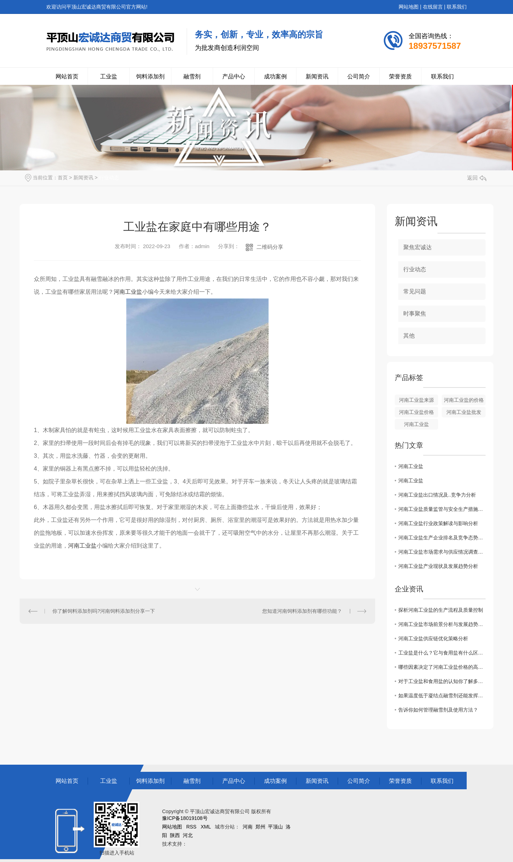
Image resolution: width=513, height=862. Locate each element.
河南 (248, 827)
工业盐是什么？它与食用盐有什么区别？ (442, 653)
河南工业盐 (128, 292)
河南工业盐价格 (416, 412)
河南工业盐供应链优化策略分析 (433, 638)
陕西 (175, 835)
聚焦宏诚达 (417, 247)
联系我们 (457, 7)
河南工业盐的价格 (464, 400)
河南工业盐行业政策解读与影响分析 (438, 523)
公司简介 (358, 76)
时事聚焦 (414, 314)
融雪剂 (192, 76)
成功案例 (275, 76)
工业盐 (108, 76)
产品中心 (233, 76)
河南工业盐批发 (463, 412)
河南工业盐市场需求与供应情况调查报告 (442, 552)
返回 (476, 178)
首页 (63, 177)
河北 (188, 835)
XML (206, 827)
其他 (409, 336)
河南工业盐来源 (416, 400)
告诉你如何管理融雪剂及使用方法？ (438, 710)
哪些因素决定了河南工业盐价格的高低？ (442, 667)
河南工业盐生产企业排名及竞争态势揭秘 (442, 537)
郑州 (260, 827)
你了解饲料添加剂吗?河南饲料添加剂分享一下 (103, 611)
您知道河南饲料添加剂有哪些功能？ (302, 611)
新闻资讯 (317, 76)
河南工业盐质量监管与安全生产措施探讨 (442, 509)
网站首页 (67, 76)
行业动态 (109, 177)
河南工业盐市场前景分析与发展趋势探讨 (442, 624)
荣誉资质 (400, 76)
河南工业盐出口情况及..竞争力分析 (437, 495)
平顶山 (275, 827)
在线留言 (433, 7)
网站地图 (409, 7)
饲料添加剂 (150, 76)
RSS (191, 827)
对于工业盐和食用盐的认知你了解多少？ (442, 681)
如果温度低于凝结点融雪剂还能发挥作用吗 (442, 695)
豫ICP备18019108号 (185, 818)
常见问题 (414, 291)
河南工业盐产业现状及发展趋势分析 (438, 566)
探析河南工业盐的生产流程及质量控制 (440, 610)
